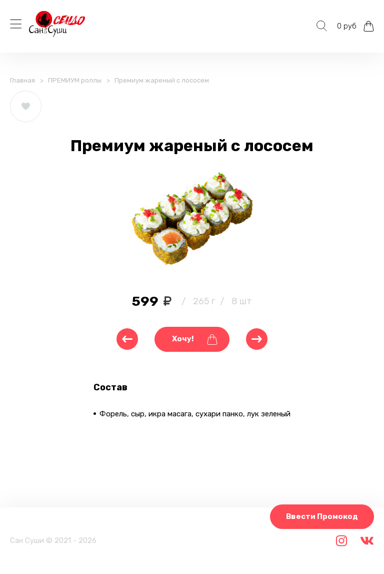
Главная (22, 80)
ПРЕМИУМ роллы (75, 80)
